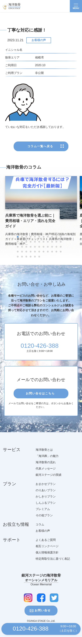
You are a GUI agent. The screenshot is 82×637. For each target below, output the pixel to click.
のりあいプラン (46, 494)
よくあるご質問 (46, 543)
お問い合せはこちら (40, 394)
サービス (12, 455)
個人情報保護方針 (47, 556)
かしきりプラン (46, 500)
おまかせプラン (46, 487)
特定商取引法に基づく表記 (53, 562)
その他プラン (44, 519)
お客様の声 (39, 40)
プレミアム (43, 513)
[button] (18, 238)
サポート (12, 545)
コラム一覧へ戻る (40, 147)
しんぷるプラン (46, 506)
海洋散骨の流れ (46, 466)
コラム (40, 528)
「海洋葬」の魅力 (47, 459)
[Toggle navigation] (76, 6)
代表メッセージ (46, 472)
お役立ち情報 (16, 529)
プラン (9, 489)
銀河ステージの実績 (48, 478)
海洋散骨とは (44, 453)
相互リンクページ (47, 550)
